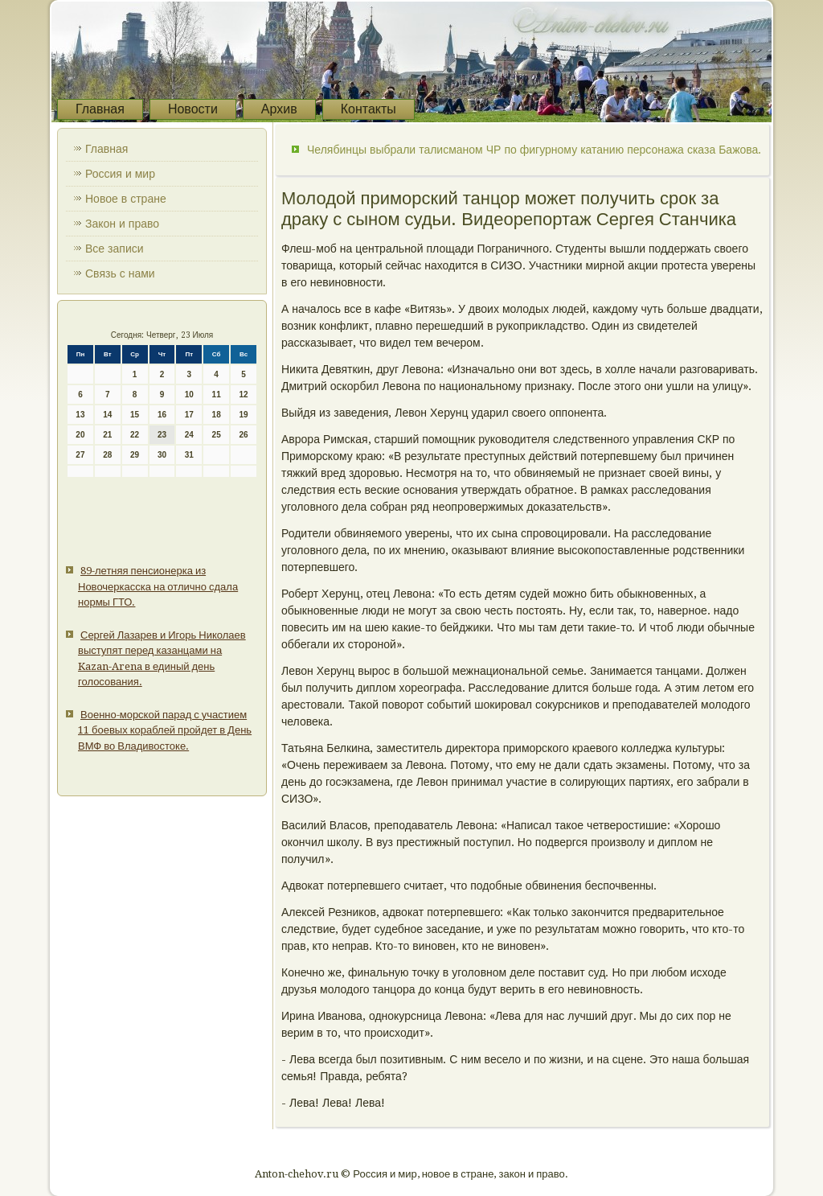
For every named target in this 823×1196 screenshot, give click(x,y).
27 (80, 454)
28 (107, 454)
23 (162, 434)
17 (189, 414)
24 (189, 434)
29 (134, 454)
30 (162, 454)
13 (80, 414)
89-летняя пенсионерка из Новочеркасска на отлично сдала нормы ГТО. (158, 586)
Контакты (368, 109)
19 (243, 414)
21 (107, 434)
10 (189, 394)
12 (243, 394)
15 (134, 414)
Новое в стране (125, 198)
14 (107, 414)
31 (189, 454)
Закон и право (122, 223)
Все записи (114, 248)
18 (216, 414)
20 (80, 434)
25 (216, 434)
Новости (193, 109)
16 (162, 414)
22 (134, 434)
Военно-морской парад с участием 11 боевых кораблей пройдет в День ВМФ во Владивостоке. (165, 730)
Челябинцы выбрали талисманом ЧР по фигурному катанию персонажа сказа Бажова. (534, 149)
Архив (279, 109)
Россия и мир (120, 173)
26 (243, 434)
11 (216, 394)
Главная (100, 109)
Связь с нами (120, 273)
